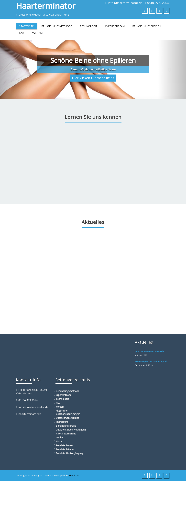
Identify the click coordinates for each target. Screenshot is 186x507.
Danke (59, 437)
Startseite (26, 26)
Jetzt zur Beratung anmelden (150, 351)
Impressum (62, 421)
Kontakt (38, 32)
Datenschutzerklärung (67, 417)
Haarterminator (45, 5)
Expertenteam (115, 26)
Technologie (89, 26)
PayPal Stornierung (66, 433)
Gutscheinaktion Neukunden (71, 429)
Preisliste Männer (65, 449)
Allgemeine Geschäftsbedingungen (68, 412)
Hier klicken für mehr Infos (93, 78)
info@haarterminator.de (125, 3)
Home (59, 441)
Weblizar (74, 475)
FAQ (21, 32)
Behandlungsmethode (56, 26)
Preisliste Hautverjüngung (69, 453)
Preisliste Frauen (64, 445)
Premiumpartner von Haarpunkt (151, 361)
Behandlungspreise (146, 26)
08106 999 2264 (158, 3)
